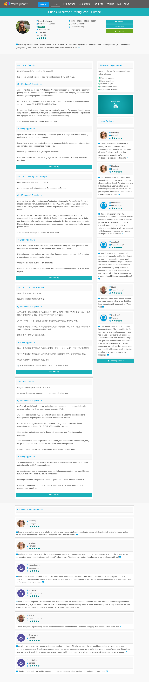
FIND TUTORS (69, 4)
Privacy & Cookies (22, 618)
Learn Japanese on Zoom (76, 618)
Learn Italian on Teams (44, 606)
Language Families (22, 653)
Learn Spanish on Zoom (75, 602)
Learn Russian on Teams (45, 622)
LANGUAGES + (85, 4)
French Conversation (105, 598)
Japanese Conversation (106, 618)
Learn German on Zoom (75, 610)
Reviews (119, 21)
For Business (20, 606)
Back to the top (54, 167)
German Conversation (105, 610)
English (38, 639)
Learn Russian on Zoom (75, 622)
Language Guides (22, 657)
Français (38, 651)
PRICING (110, 4)
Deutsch (38, 647)
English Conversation (105, 595)
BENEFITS (99, 4)
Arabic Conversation (105, 625)
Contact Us (19, 610)
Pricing (17, 602)
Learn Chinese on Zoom (75, 614)
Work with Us (20, 622)
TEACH (127, 4)
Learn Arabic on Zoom (75, 625)
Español (38, 643)
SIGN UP (43, 4)
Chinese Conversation (106, 614)
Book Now (119, 31)
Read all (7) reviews (116, 361)
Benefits (18, 598)
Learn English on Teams (44, 595)
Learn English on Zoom (75, 595)
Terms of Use (20, 614)
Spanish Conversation (105, 602)
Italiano (38, 654)
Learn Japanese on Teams (45, 618)
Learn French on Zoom (75, 598)
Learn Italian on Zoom (74, 606)
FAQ (119, 4)
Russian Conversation (105, 622)
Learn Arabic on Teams (44, 625)
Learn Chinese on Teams (45, 614)
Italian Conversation (105, 606)
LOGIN (55, 4)
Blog (16, 639)
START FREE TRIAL (74, 569)
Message (119, 26)
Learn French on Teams (44, 598)
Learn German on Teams (45, 610)
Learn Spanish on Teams (45, 602)
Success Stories (21, 643)
